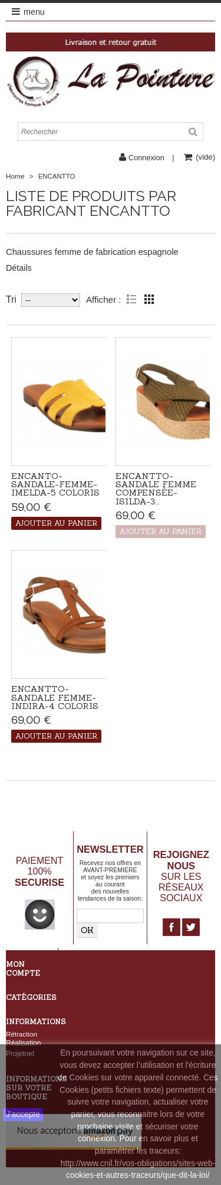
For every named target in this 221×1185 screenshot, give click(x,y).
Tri (11, 299)
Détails (19, 268)
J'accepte (23, 1114)
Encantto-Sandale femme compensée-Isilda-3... (156, 489)
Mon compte (23, 968)
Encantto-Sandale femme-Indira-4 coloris (54, 697)
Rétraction (21, 1034)
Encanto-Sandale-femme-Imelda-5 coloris (55, 484)
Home (15, 176)
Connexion (146, 157)
